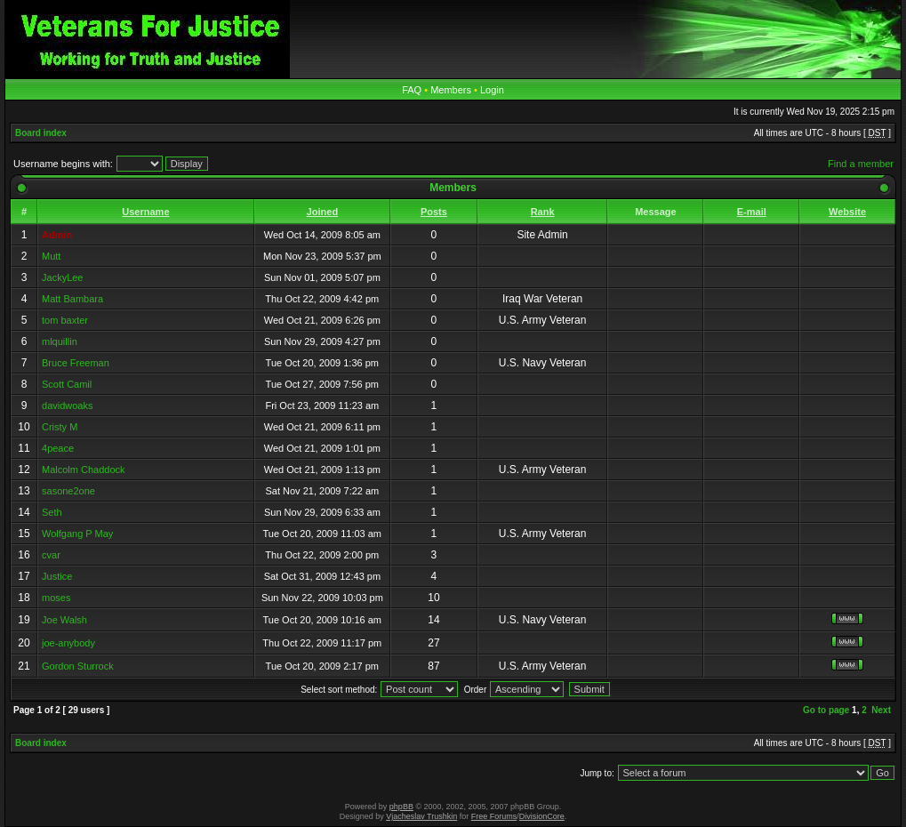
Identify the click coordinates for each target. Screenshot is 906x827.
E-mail (751, 211)
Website (847, 211)
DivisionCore (542, 816)
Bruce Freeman (75, 362)
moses (56, 597)
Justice (57, 576)
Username (145, 211)
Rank (543, 211)
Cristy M (59, 427)
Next (881, 710)
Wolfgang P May (77, 533)
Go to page (826, 710)
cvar (51, 555)
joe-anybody (68, 643)
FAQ (411, 89)
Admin (57, 234)
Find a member (861, 163)
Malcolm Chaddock (83, 469)
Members (450, 89)
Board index (41, 133)
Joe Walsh (64, 619)
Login (492, 89)
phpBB (401, 806)
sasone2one (68, 491)
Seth (52, 512)
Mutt (51, 256)
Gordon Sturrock (78, 666)
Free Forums (494, 816)
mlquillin (59, 341)
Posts (434, 211)
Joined (322, 211)
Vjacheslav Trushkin (421, 816)
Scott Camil (67, 384)
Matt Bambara (72, 298)
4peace (58, 448)
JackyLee (62, 277)
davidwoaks (67, 405)
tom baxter (65, 320)
